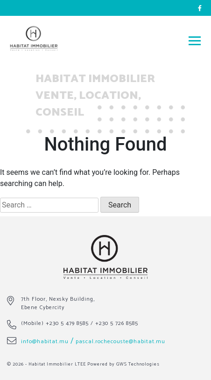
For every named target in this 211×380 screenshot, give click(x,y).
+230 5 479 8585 (67, 323)
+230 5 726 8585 (116, 323)
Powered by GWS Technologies (123, 364)
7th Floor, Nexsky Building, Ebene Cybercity (58, 303)
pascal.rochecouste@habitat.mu (120, 341)
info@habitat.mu (45, 341)
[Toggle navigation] (194, 40)
